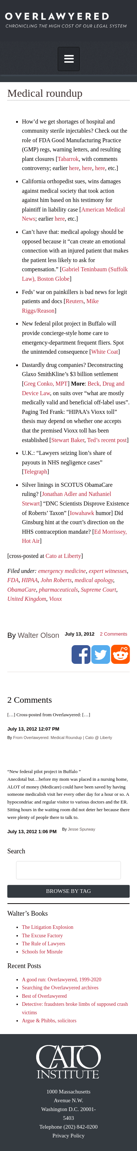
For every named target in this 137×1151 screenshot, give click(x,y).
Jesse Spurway (81, 829)
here (74, 168)
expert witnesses (108, 571)
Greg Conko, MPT (46, 383)
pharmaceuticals (58, 589)
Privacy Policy (69, 1136)
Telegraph (35, 471)
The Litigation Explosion (47, 927)
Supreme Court (98, 589)
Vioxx (55, 599)
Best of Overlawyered (44, 996)
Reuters (75, 301)
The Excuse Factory (42, 935)
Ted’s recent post (107, 440)
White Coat (104, 352)
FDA (13, 580)
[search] (61, 870)
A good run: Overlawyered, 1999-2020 (61, 979)
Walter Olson (39, 635)
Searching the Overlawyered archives (60, 987)
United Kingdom (26, 599)
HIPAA (30, 580)
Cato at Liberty (63, 556)
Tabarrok (68, 159)
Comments (114, 634)
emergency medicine (61, 571)
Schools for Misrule (42, 952)
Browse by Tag (68, 891)
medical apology (94, 580)
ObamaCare (21, 589)
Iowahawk (82, 513)
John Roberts (56, 580)
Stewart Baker (67, 440)
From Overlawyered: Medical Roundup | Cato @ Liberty (62, 737)
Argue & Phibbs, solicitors (49, 1020)
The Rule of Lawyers (43, 943)
